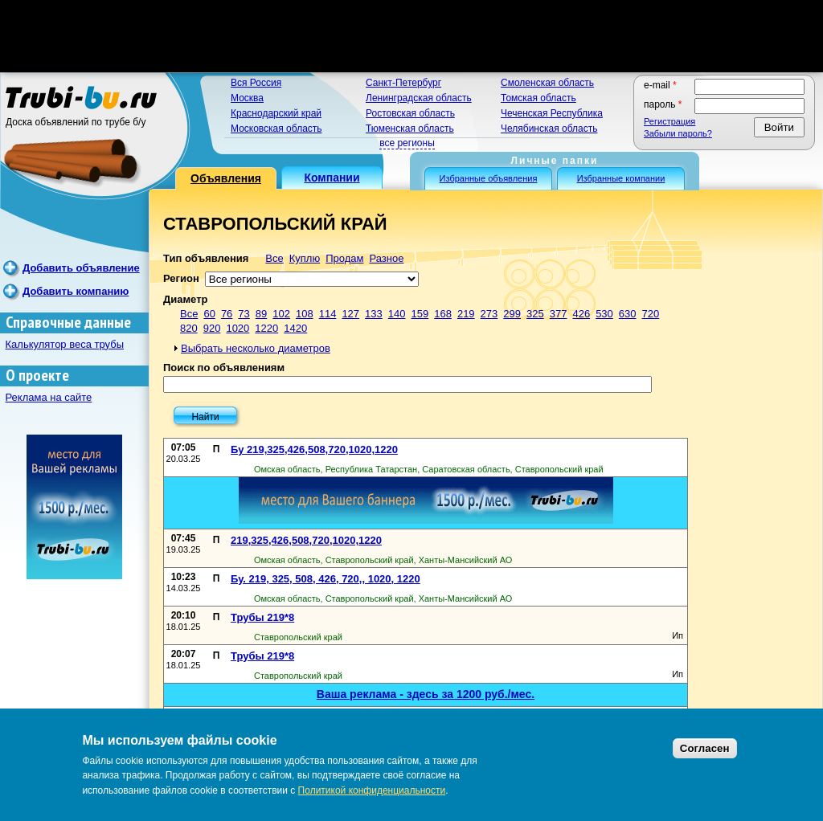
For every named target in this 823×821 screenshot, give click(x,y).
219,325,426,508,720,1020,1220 (306, 540)
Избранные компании (621, 178)
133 (374, 314)
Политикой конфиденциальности (372, 790)
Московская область (276, 128)
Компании (331, 177)
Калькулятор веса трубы (65, 344)
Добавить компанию (76, 291)
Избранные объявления (489, 178)
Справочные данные (68, 322)
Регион (181, 278)
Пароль (663, 104)
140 (397, 314)
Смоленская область (547, 82)
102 (281, 314)
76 (226, 314)
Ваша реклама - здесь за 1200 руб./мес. (425, 694)
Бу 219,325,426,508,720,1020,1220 (314, 449)
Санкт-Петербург (403, 82)
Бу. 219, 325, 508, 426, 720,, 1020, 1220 (325, 579)
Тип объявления (205, 258)
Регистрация (669, 121)
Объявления (225, 178)
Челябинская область (549, 128)
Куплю (304, 258)
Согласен (705, 748)
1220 (266, 328)
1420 (295, 328)
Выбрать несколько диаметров (255, 348)
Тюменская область (410, 128)
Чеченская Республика (552, 113)
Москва (247, 98)
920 (212, 328)
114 (328, 314)
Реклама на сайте (49, 397)
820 (189, 328)
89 (261, 314)
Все (274, 258)
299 (512, 314)
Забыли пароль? (678, 133)
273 (489, 314)
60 (209, 314)
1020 (237, 328)
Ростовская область (410, 113)
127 (350, 314)
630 (628, 314)
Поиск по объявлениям (224, 367)
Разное (386, 258)
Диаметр (185, 299)
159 (420, 314)
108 (304, 314)
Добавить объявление (81, 268)
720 (651, 314)
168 (443, 314)
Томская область (538, 98)
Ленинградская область (419, 98)
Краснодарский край (276, 113)
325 (535, 314)
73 (243, 314)
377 (558, 314)
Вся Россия (256, 82)
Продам (344, 258)
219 (466, 314)
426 (581, 314)
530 (604, 314)
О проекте (37, 376)
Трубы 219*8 (262, 617)
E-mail (660, 85)
